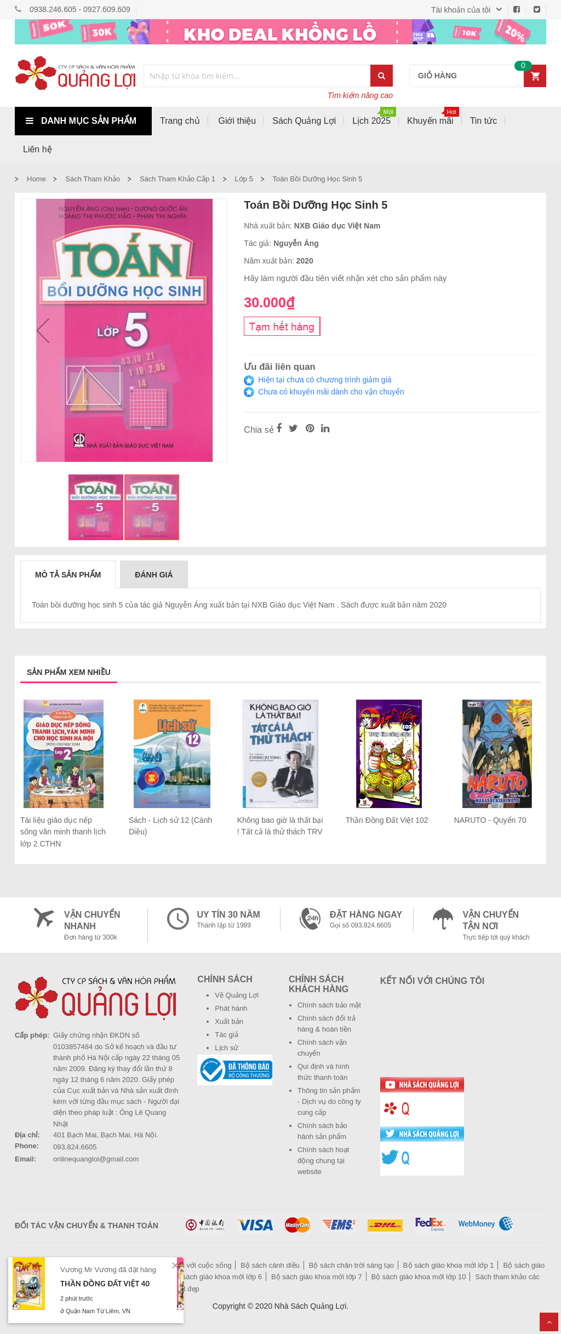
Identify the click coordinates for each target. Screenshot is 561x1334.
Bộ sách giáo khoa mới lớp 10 (418, 1277)
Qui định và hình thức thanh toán (323, 1071)
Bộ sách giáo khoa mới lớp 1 (448, 1265)
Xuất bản (229, 1021)
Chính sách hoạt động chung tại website (323, 1161)
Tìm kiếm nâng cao (360, 95)
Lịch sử (226, 1048)
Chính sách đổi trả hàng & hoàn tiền (326, 1023)
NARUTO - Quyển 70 (490, 820)
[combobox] (257, 76)
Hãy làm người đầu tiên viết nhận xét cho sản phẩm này (345, 278)
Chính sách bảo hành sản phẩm (322, 1131)
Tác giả (226, 1034)
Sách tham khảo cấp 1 (177, 179)
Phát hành (231, 1008)
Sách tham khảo (92, 179)
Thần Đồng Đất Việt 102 (387, 820)
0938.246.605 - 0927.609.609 (80, 9)
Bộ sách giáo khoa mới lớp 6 (216, 1277)
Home (36, 179)
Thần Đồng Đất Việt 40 (105, 1283)
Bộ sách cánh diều (270, 1265)
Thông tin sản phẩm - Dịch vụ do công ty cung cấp (329, 1101)
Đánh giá (154, 574)
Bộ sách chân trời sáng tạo (351, 1265)
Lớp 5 (244, 179)
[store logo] (75, 75)
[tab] (68, 574)
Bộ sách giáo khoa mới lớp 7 (316, 1277)
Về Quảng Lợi (237, 995)
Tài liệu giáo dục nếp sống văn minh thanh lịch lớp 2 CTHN (63, 832)
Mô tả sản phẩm (68, 574)
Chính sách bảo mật (329, 1005)
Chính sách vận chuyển (322, 1047)
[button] (43, 330)
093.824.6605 (75, 1147)
